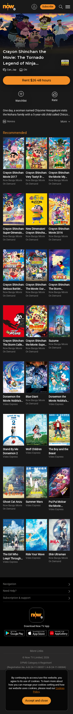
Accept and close (36, 700)
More (64, 121)
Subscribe (47, 6)
